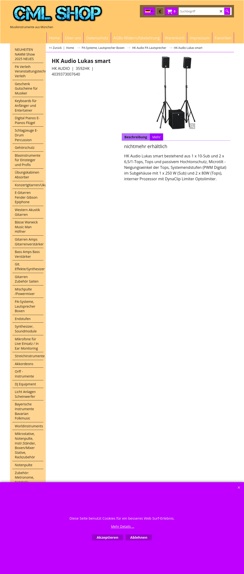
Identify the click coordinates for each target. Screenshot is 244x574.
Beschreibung (135, 137)
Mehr (156, 137)
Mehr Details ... (122, 526)
